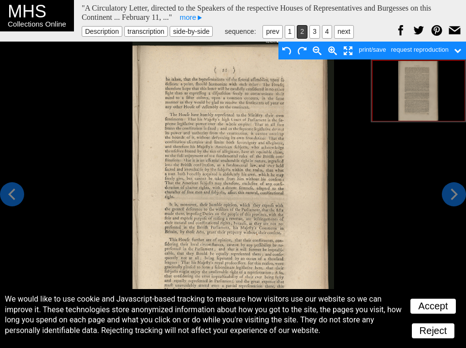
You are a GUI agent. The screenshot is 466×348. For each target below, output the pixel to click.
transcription (146, 31)
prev (272, 31)
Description (102, 31)
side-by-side (191, 31)
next (343, 31)
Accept (433, 306)
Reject (433, 330)
